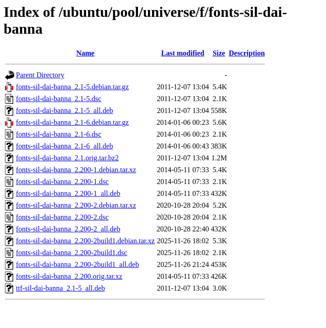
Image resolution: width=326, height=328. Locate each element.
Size (219, 53)
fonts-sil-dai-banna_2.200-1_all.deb (68, 193)
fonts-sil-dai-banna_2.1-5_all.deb (64, 110)
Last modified (182, 53)
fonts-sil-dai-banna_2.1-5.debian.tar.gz (72, 87)
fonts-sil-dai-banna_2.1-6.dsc (59, 134)
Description (247, 53)
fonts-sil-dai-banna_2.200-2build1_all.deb (77, 264)
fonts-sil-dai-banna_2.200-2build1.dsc (71, 252)
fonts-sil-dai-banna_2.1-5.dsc (59, 98)
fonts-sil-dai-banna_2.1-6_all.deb (64, 146)
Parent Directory (40, 75)
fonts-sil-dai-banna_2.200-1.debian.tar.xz (76, 170)
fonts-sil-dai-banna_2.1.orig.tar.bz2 (67, 158)
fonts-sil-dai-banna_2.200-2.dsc (62, 217)
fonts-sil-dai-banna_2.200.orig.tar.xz (69, 276)
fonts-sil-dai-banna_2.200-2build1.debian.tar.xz (85, 241)
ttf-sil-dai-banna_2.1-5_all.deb (60, 288)
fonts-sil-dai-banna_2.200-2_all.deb (68, 229)
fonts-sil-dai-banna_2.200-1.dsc (62, 181)
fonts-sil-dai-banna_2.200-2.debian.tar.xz (76, 205)
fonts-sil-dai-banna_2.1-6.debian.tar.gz (72, 122)
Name (85, 53)
